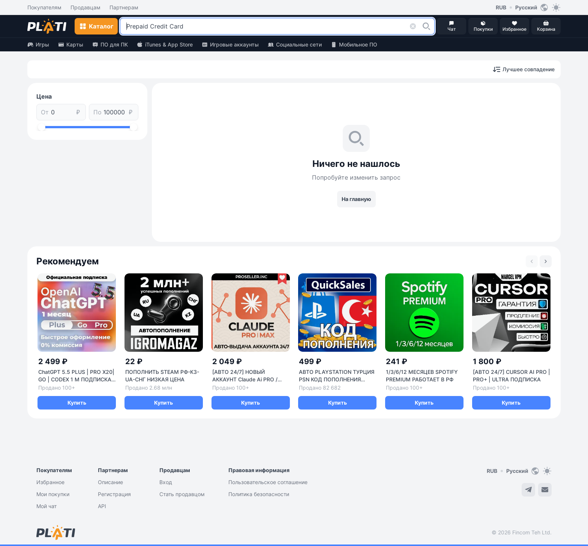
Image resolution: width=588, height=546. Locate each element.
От (45, 112)
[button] (426, 26)
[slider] (41, 127)
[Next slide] (546, 261)
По (97, 112)
